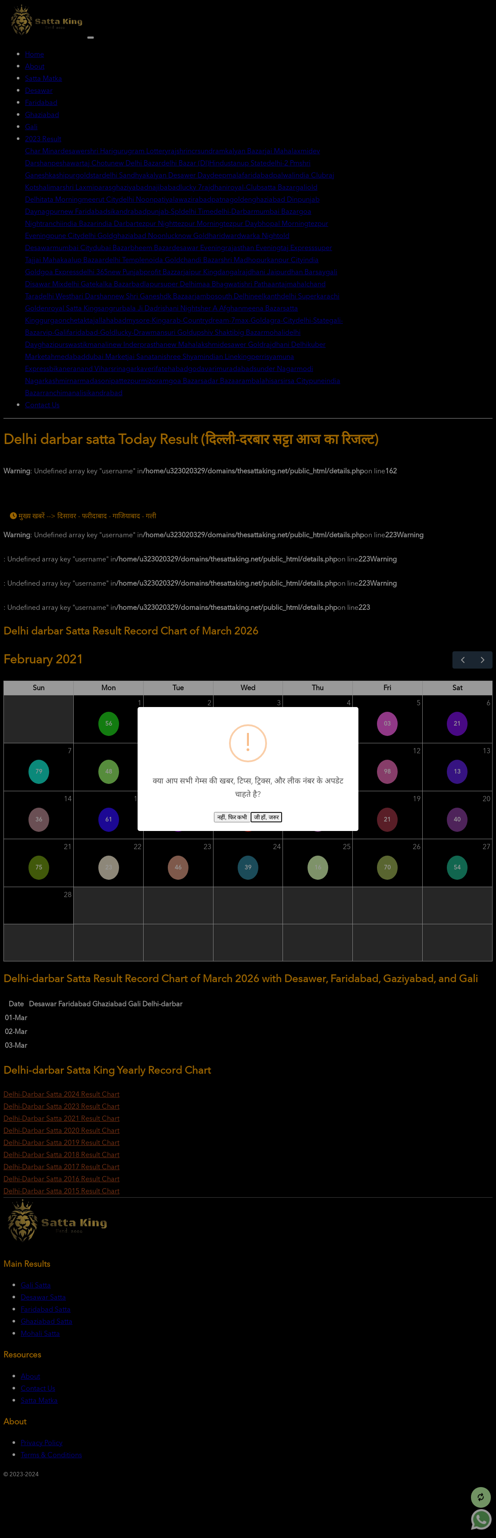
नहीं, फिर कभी (232, 817)
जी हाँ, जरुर (266, 817)
